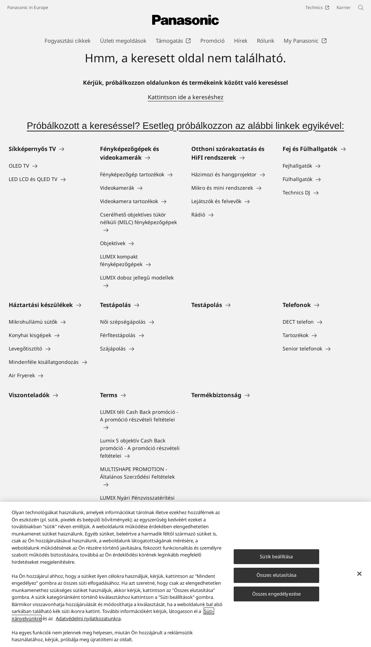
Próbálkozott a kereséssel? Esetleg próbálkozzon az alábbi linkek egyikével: (185, 125)
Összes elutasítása (276, 575)
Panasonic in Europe (27, 7)
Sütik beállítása (276, 556)
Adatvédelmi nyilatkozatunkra (88, 619)
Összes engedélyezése (276, 594)
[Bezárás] (359, 574)
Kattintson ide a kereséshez (186, 97)
